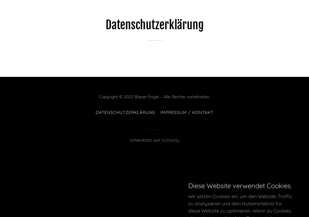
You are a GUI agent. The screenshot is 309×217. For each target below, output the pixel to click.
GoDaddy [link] (170, 140)
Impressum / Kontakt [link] (187, 112)
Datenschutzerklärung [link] (126, 112)
